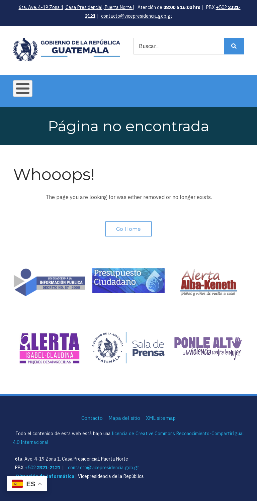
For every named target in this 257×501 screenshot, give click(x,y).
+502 (42, 468)
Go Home (128, 229)
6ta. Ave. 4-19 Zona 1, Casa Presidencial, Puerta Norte (76, 7)
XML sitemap (161, 418)
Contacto (92, 418)
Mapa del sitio (124, 418)
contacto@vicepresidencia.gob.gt (136, 16)
